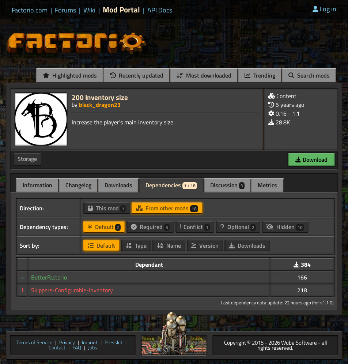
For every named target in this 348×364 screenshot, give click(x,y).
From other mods (167, 208)
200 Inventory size (100, 97)
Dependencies (171, 185)
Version (205, 245)
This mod (107, 208)
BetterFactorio (49, 277)
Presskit (113, 343)
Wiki (89, 10)
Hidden (285, 226)
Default (104, 226)
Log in (324, 9)
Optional (238, 226)
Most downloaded (204, 75)
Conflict (195, 226)
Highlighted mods (70, 75)
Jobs (92, 348)
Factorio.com (30, 10)
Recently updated (136, 75)
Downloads (118, 185)
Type (136, 245)
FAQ (76, 348)
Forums (65, 10)
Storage (27, 158)
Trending (260, 75)
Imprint (90, 343)
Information (37, 185)
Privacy (67, 343)
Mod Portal (121, 10)
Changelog (78, 185)
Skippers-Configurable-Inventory (72, 290)
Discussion (227, 185)
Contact (57, 348)
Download (311, 159)
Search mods (309, 75)
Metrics (267, 185)
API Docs (159, 10)
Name (169, 245)
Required (150, 226)
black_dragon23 (100, 104)
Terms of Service (34, 343)
